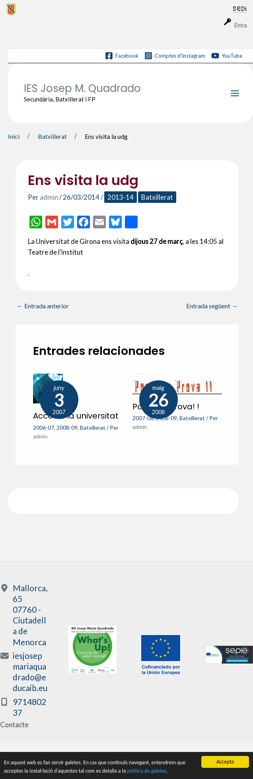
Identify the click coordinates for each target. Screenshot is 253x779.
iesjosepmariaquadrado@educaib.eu (30, 671)
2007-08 (143, 418)
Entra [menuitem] (240, 25)
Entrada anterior (43, 306)
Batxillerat (157, 197)
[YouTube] (226, 56)
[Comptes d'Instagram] (174, 56)
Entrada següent (212, 306)
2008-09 (67, 427)
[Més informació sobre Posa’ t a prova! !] (177, 383)
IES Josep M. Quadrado (82, 88)
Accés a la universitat (76, 415)
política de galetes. (147, 771)
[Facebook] (121, 56)
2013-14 (120, 197)
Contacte (14, 725)
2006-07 (43, 427)
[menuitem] (119, 9)
